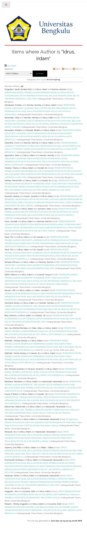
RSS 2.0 (77, 69)
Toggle (6, 5)
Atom (56, 69)
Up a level (10, 66)
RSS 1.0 (66, 69)
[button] (40, 74)
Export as (9, 69)
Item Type (40, 79)
